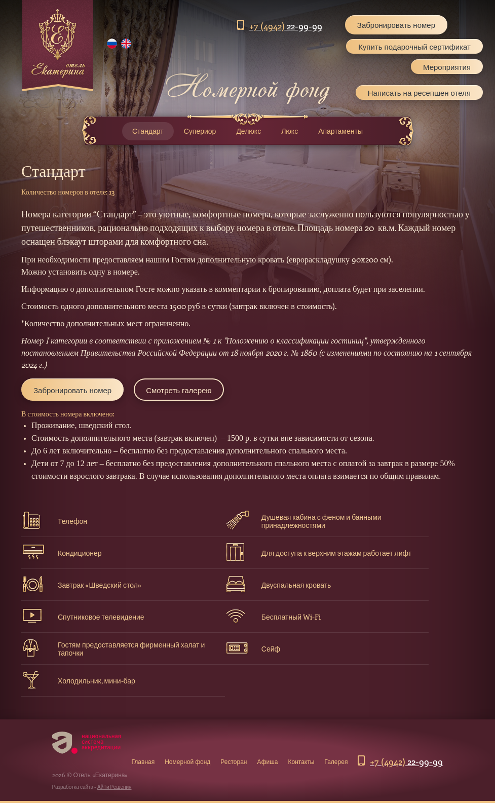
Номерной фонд (187, 761)
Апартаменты (340, 131)
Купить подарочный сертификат (414, 47)
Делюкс (248, 131)
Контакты (301, 761)
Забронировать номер (396, 25)
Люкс (289, 131)
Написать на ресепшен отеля (419, 92)
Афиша (267, 761)
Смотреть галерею (178, 390)
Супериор (200, 131)
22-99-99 (285, 26)
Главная (143, 761)
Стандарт (148, 131)
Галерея (336, 761)
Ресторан (233, 761)
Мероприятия (447, 67)
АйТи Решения (114, 786)
